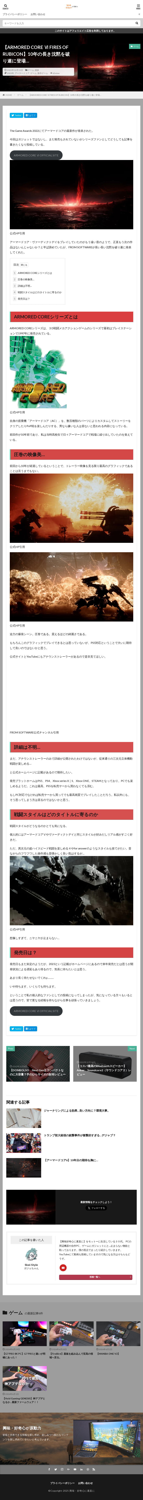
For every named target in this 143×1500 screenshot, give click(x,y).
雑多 (37, 70)
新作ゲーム (42, 73)
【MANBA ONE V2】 (108, 1353)
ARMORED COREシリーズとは (32, 273)
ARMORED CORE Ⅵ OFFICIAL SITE (36, 155)
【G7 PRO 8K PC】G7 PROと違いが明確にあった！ (24, 1355)
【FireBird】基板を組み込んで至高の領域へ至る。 (71, 1355)
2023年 (10, 73)
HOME (9, 95)
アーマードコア (22, 73)
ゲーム (31, 70)
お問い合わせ (38, 14)
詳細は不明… (22, 285)
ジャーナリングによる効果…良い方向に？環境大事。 (77, 1110)
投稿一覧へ (95, 1277)
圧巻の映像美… (23, 279)
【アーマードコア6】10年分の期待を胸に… (71, 1160)
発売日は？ (21, 298)
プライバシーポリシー (15, 14)
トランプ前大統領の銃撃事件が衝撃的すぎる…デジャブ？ (80, 1135)
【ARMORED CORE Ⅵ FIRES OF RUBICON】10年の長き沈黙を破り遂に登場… (65, 95)
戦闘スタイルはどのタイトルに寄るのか (37, 292)
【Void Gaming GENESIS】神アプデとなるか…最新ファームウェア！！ (24, 1400)
